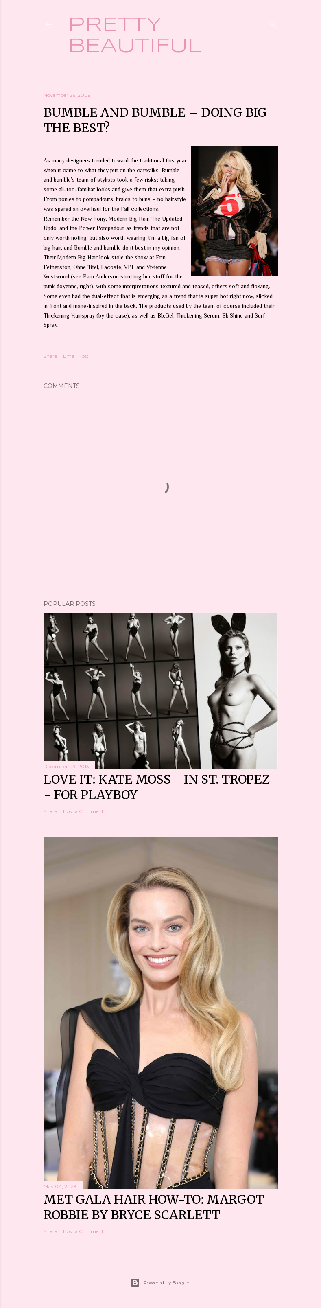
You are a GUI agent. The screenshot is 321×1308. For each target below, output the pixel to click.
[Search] (273, 23)
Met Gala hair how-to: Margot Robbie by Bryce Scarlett (154, 1207)
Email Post (76, 356)
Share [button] (50, 356)
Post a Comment (83, 811)
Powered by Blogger (160, 1283)
